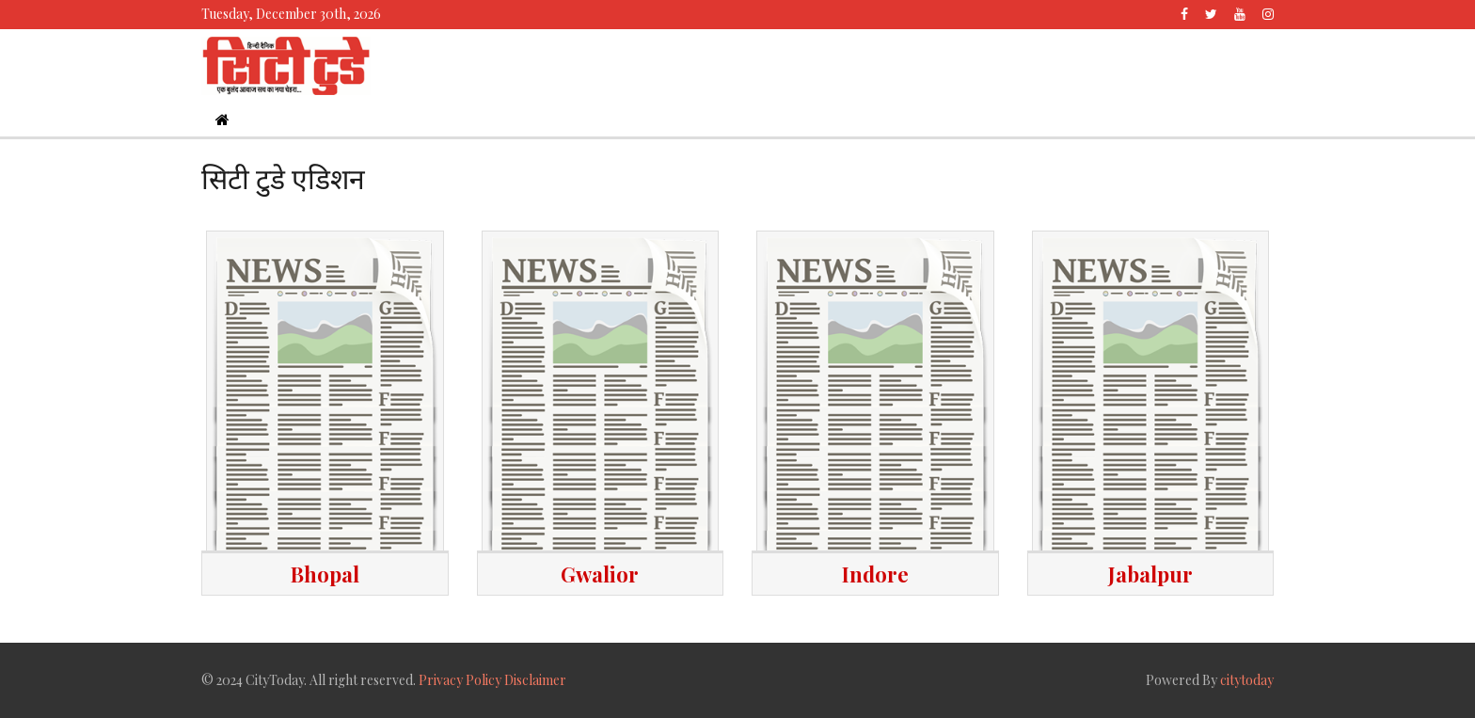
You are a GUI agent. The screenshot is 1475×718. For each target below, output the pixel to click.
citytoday (1247, 680)
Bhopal (325, 574)
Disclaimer (535, 680)
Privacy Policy (460, 680)
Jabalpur (1150, 574)
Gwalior (600, 574)
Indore (875, 574)
